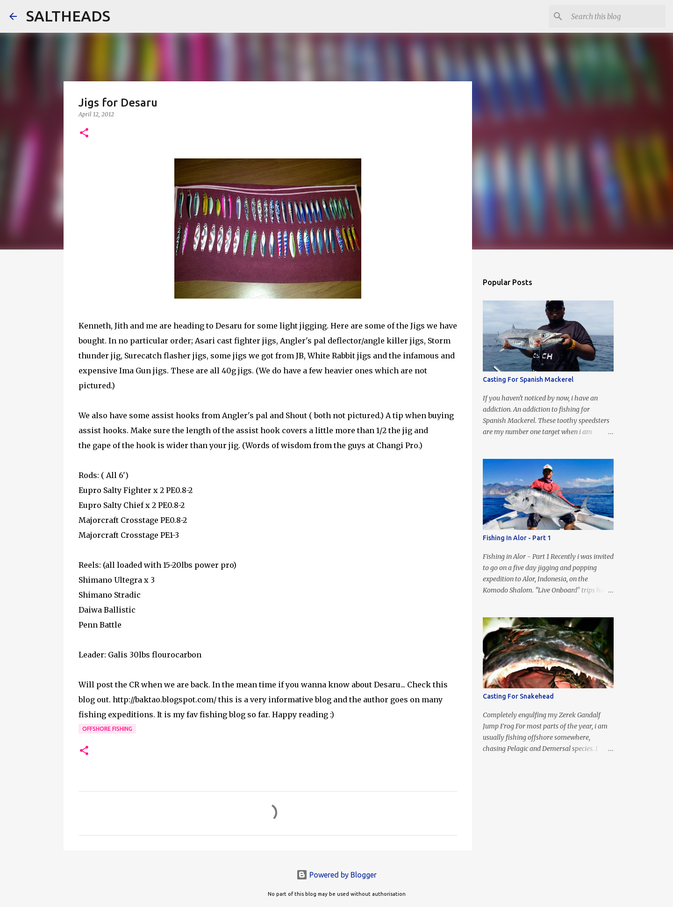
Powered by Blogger (336, 875)
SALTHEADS (68, 15)
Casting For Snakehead (518, 696)
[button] (84, 133)
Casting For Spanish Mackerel (528, 379)
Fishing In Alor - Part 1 (517, 538)
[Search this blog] (616, 16)
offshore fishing (107, 729)
